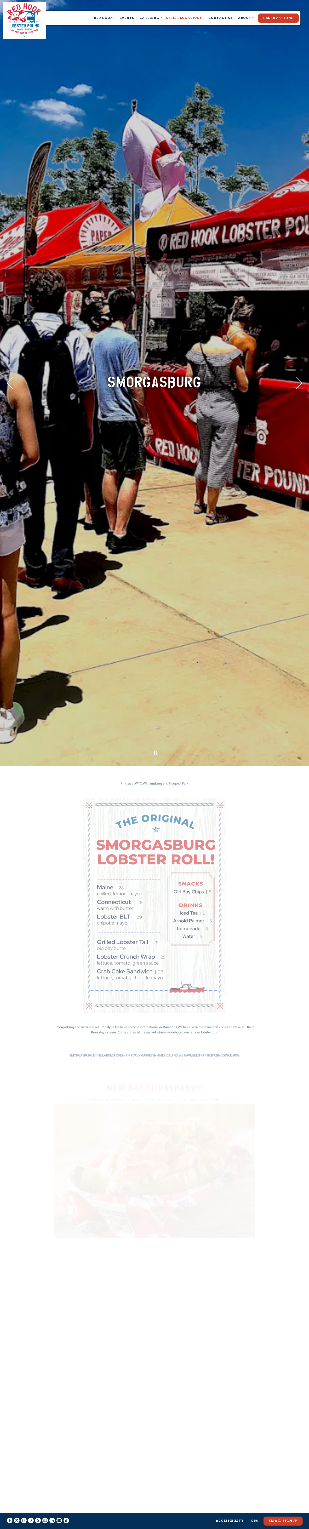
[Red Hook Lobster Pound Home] (24, 20)
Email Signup (282, 1510)
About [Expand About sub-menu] (245, 17)
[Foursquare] (31, 1510)
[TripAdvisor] (45, 1510)
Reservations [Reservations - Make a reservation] (278, 18)
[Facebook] (9, 1510)
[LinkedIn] (52, 1510)
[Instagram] (24, 1510)
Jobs (253, 1510)
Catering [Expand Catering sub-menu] (150, 17)
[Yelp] (38, 1510)
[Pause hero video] (155, 651)
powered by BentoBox (154, 1523)
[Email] (59, 1510)
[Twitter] (17, 1510)
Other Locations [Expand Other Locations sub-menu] (184, 17)
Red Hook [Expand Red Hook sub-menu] (104, 17)
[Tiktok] (66, 1510)
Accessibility (230, 1510)
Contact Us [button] (220, 18)
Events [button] (127, 18)
